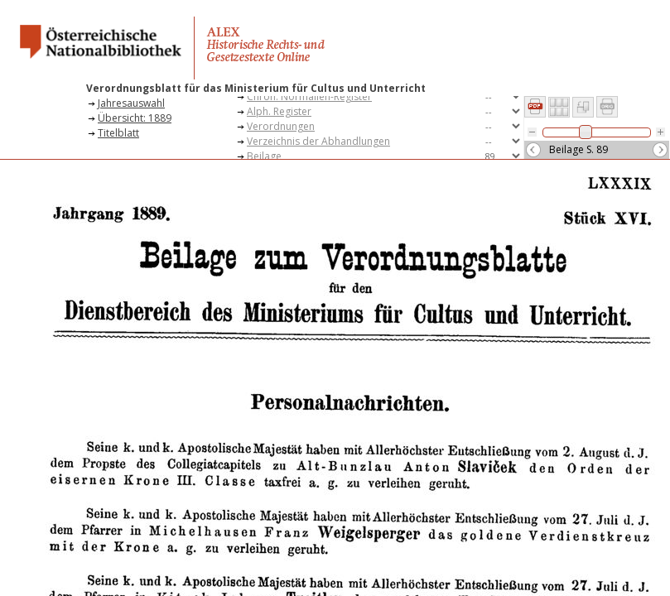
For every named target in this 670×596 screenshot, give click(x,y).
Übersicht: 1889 (134, 118)
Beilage (264, 156)
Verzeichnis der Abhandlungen (318, 141)
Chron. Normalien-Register (309, 96)
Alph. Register (279, 111)
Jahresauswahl (131, 103)
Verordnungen (281, 126)
